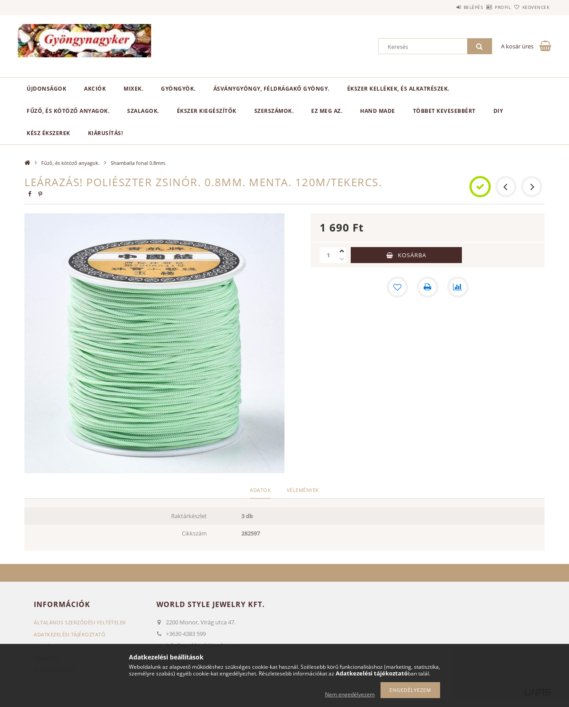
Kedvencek (531, 7)
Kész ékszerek (48, 133)
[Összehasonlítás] (458, 287)
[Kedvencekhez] (397, 287)
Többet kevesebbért (444, 111)
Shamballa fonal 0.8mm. (138, 163)
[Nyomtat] (427, 287)
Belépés (448, 7)
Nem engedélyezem (350, 694)
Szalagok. (143, 111)
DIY (498, 111)
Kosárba (412, 255)
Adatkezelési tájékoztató (69, 634)
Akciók (95, 88)
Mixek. (133, 88)
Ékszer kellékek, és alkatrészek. (398, 88)
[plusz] (341, 251)
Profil (488, 7)
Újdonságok (46, 88)
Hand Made (377, 111)
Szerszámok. (274, 111)
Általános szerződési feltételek (80, 622)
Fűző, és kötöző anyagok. (68, 111)
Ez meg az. (326, 111)
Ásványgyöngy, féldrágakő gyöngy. (271, 88)
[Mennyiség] (328, 255)
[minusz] (341, 259)
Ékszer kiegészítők (206, 111)
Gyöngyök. (178, 88)
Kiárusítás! (105, 133)
